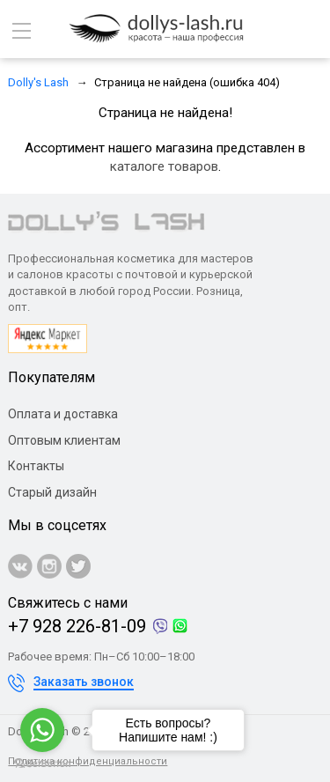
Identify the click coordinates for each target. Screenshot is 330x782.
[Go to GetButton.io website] (42, 764)
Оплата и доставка (63, 414)
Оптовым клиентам (64, 440)
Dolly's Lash (38, 82)
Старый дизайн (52, 492)
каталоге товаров (164, 166)
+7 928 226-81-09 (77, 626)
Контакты (36, 466)
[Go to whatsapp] (42, 730)
